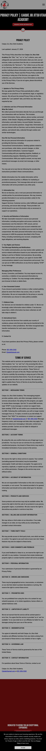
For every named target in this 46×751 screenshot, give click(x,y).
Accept (23, 747)
